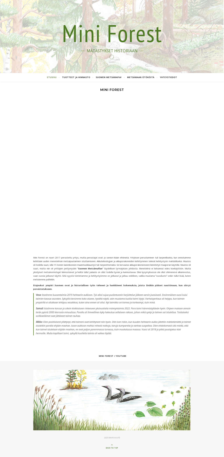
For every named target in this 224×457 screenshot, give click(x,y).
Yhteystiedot (168, 77)
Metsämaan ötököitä (140, 77)
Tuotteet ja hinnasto (76, 77)
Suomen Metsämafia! (109, 77)
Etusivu (52, 77)
